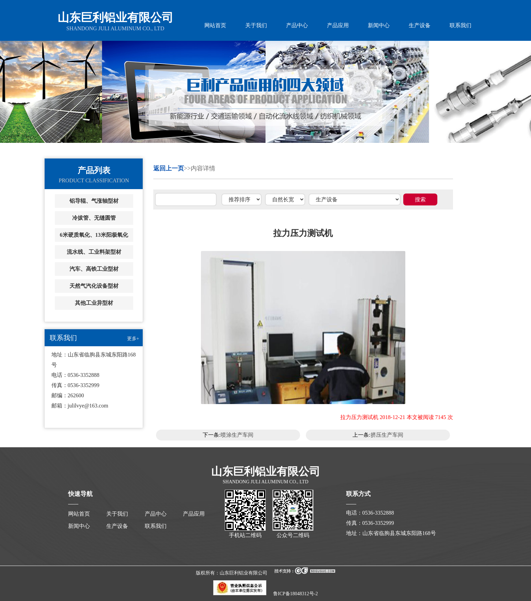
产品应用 (338, 25)
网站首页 (215, 25)
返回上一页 (168, 168)
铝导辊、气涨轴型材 (94, 201)
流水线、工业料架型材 (94, 252)
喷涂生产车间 (237, 435)
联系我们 (460, 25)
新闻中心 (379, 25)
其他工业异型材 (94, 303)
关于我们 (256, 25)
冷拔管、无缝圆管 (94, 218)
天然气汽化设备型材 (94, 286)
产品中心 (297, 25)
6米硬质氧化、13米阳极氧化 (94, 235)
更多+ (133, 338)
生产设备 (420, 25)
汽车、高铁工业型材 (94, 269)
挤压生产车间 (387, 435)
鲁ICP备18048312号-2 (295, 593)
